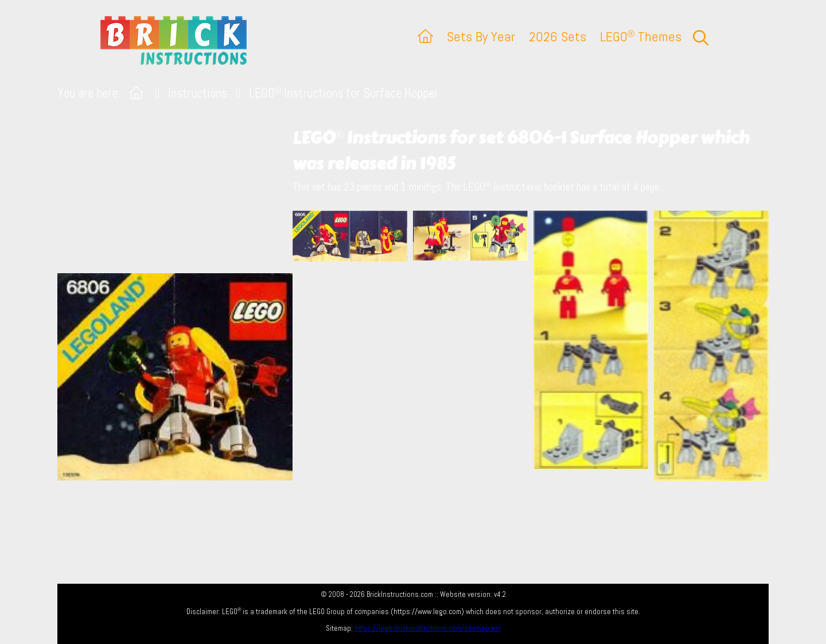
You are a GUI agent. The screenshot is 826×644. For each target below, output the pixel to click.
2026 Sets (557, 36)
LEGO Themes (640, 36)
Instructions (197, 93)
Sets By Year (481, 36)
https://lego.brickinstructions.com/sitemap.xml (427, 628)
